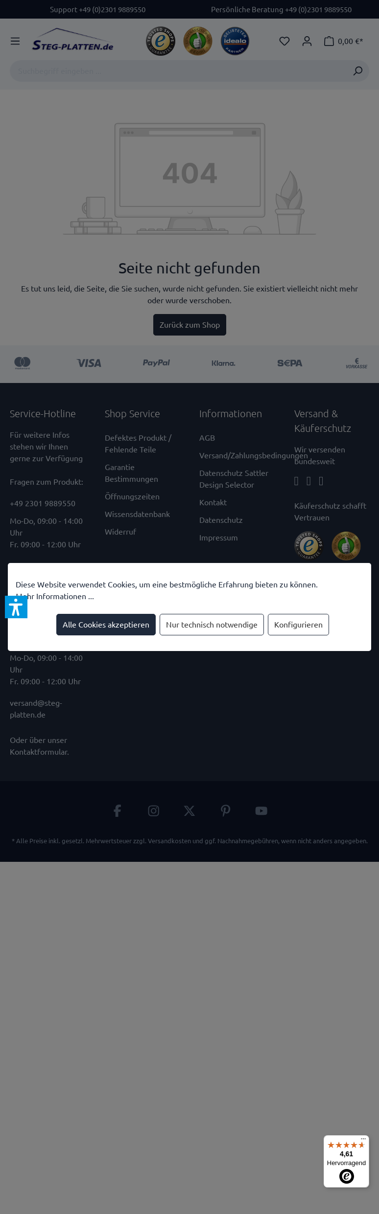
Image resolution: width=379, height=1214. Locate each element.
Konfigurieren (298, 624)
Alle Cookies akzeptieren (106, 624)
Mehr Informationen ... (55, 596)
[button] (16, 607)
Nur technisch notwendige (212, 624)
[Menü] (363, 1141)
